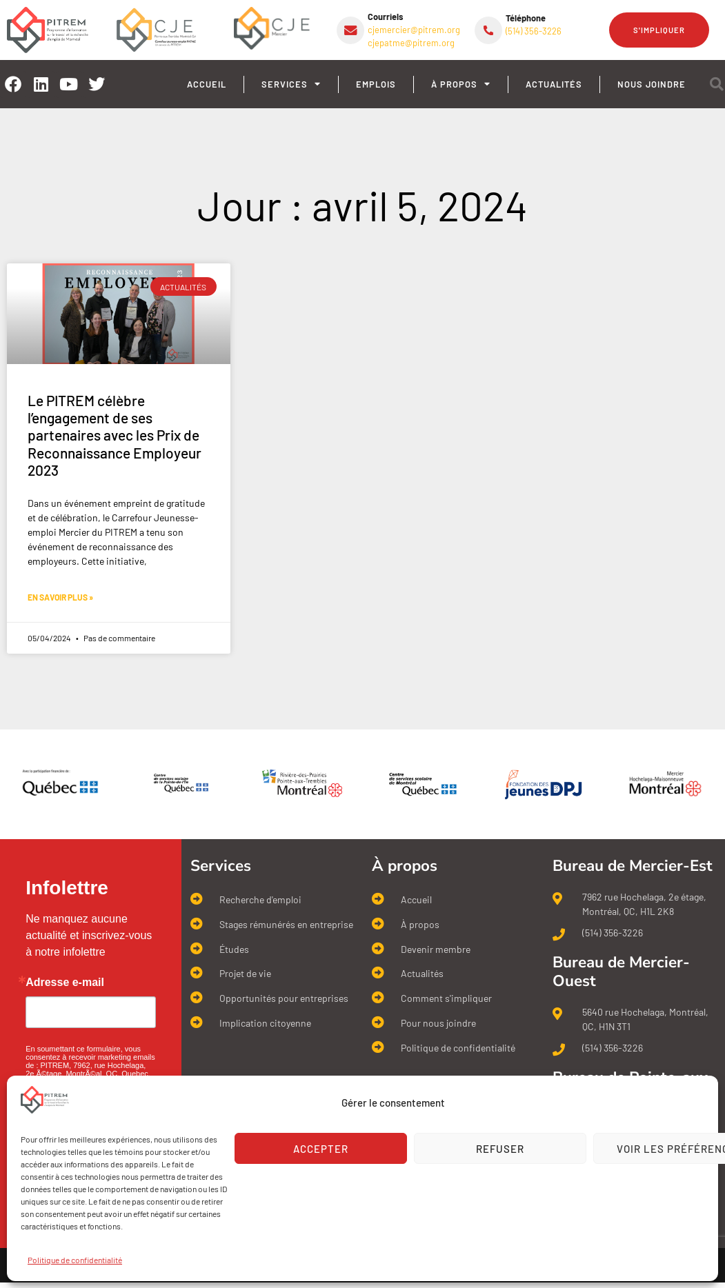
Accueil (206, 84)
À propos (460, 84)
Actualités (554, 84)
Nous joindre (651, 84)
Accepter (320, 1149)
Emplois (376, 84)
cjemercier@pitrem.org (414, 29)
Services (291, 84)
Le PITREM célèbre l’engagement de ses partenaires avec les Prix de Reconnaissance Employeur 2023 (114, 435)
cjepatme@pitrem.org (411, 42)
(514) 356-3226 (534, 31)
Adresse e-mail (65, 982)
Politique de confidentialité (75, 1260)
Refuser (500, 1149)
